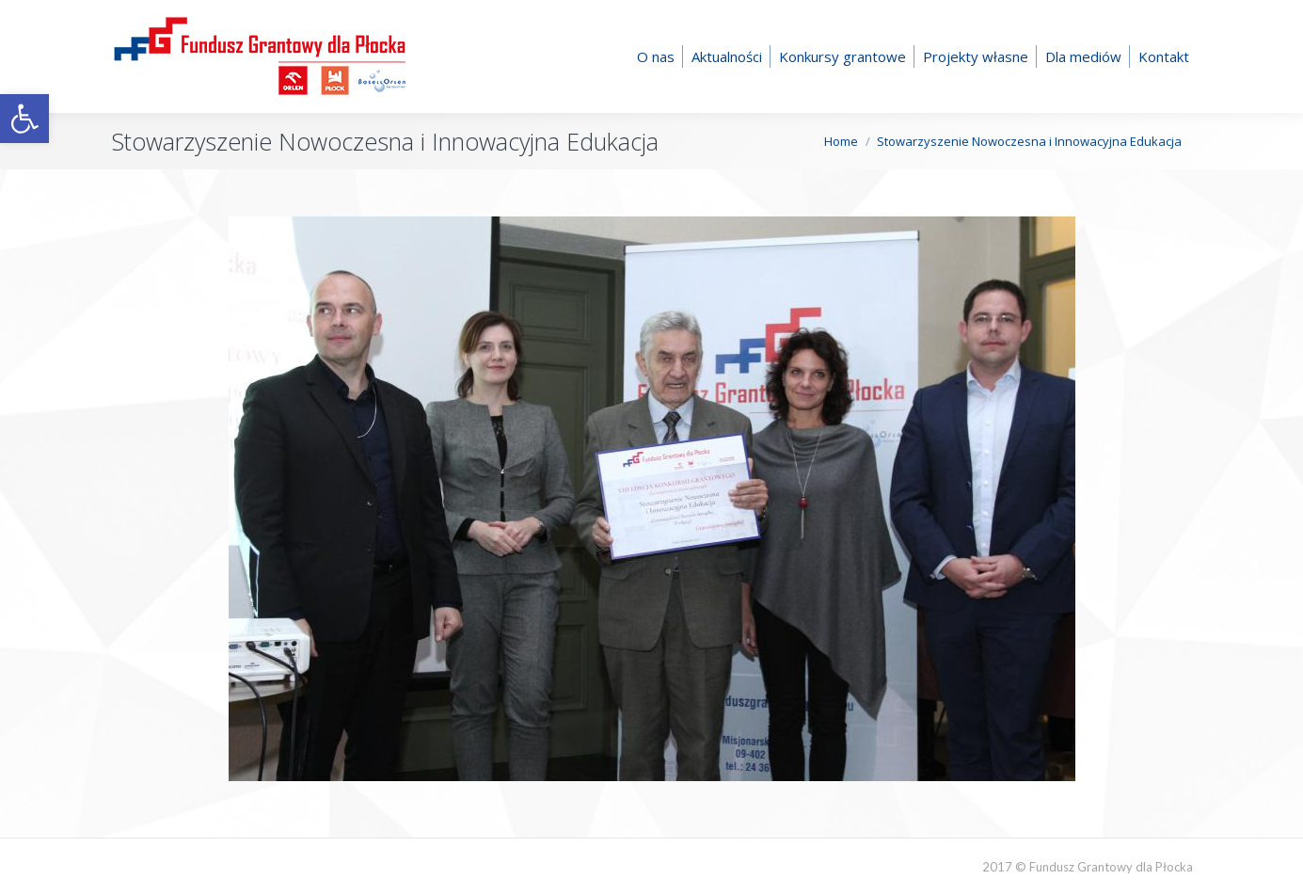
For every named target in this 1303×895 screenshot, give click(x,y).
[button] (24, 118)
